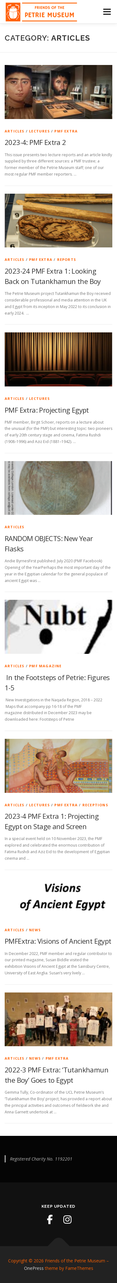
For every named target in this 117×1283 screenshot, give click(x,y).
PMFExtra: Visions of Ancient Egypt (58, 941)
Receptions (95, 805)
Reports (66, 259)
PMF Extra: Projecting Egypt (47, 410)
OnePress (34, 1268)
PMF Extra (66, 131)
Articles (15, 131)
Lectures (39, 131)
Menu (106, 11)
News (35, 929)
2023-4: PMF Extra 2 (35, 142)
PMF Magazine (45, 666)
